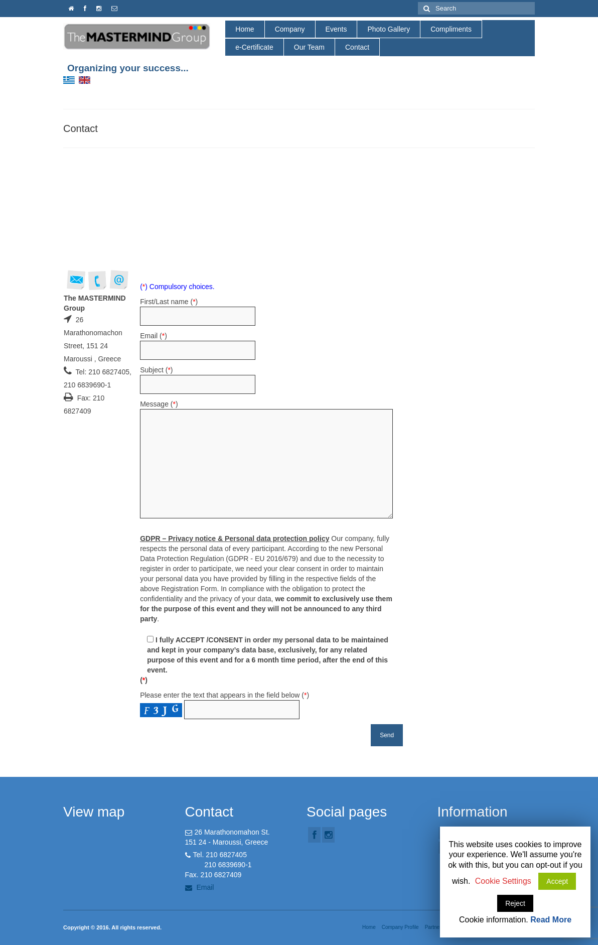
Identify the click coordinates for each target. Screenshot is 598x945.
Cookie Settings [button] (503, 881)
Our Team (309, 47)
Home (244, 29)
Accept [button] (557, 881)
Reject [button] (515, 903)
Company (290, 29)
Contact (357, 47)
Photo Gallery (388, 29)
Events (336, 29)
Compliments (451, 29)
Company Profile (400, 927)
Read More (550, 919)
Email (199, 887)
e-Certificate (254, 47)
